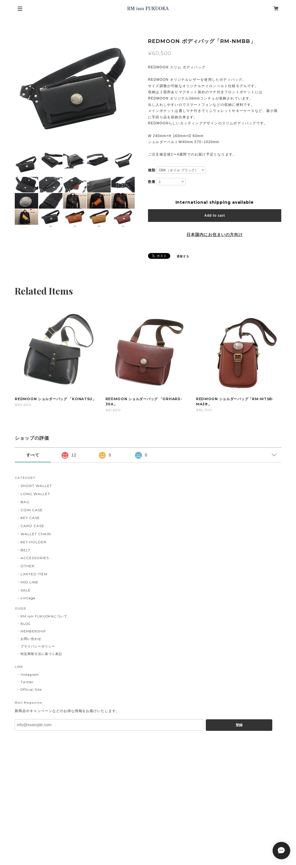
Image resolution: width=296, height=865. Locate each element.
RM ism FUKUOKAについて (44, 616)
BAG (25, 502)
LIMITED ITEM (34, 574)
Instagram (30, 675)
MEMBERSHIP (33, 631)
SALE (26, 590)
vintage (28, 598)
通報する (183, 256)
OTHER (28, 566)
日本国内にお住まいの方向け (214, 234)
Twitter (27, 682)
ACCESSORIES (35, 558)
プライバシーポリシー (38, 646)
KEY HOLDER (34, 542)
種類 (152, 170)
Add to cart (214, 216)
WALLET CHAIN (36, 534)
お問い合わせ (31, 639)
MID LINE (29, 582)
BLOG (26, 624)
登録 (239, 725)
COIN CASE (32, 510)
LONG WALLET (35, 494)
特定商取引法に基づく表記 (41, 654)
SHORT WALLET (36, 486)
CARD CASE (32, 526)
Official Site (31, 690)
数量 (152, 182)
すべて (32, 455)
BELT (25, 550)
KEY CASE (30, 518)
